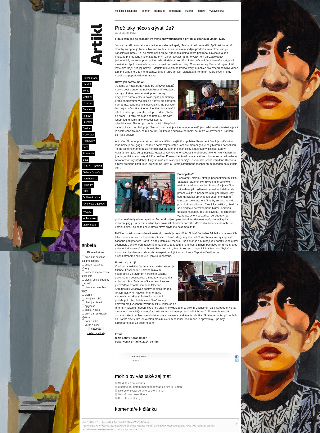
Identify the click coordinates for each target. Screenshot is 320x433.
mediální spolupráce (126, 10)
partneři (146, 10)
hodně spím (91, 321)
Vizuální (87, 96)
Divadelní (88, 109)
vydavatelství (216, 10)
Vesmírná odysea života (132, 394)
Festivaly (88, 184)
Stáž (85, 159)
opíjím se (90, 306)
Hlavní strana (90, 78)
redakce (87, 212)
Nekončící (88, 134)
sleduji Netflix (92, 309)
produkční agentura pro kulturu (129, 429)
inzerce (189, 10)
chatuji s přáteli (93, 302)
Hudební (87, 103)
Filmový (87, 115)
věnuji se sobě (93, 298)
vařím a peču (92, 324)
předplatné (175, 10)
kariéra (201, 10)
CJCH (86, 191)
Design (87, 128)
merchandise (90, 178)
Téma (86, 90)
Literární (87, 122)
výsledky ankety (96, 333)
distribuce (159, 10)
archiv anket (89, 218)
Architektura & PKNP (94, 203)
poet (85, 147)
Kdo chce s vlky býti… (131, 398)
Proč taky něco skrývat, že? (144, 28)
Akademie (88, 153)
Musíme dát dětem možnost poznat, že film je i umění (150, 386)
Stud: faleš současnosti (132, 383)
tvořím (88, 294)
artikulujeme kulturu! (106, 429)
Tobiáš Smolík (139, 356)
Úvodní (87, 84)
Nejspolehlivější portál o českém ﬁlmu (141, 390)
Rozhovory (89, 140)
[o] (236, 424)
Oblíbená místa (91, 197)
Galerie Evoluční (92, 172)
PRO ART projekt (92, 166)
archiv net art (90, 224)
